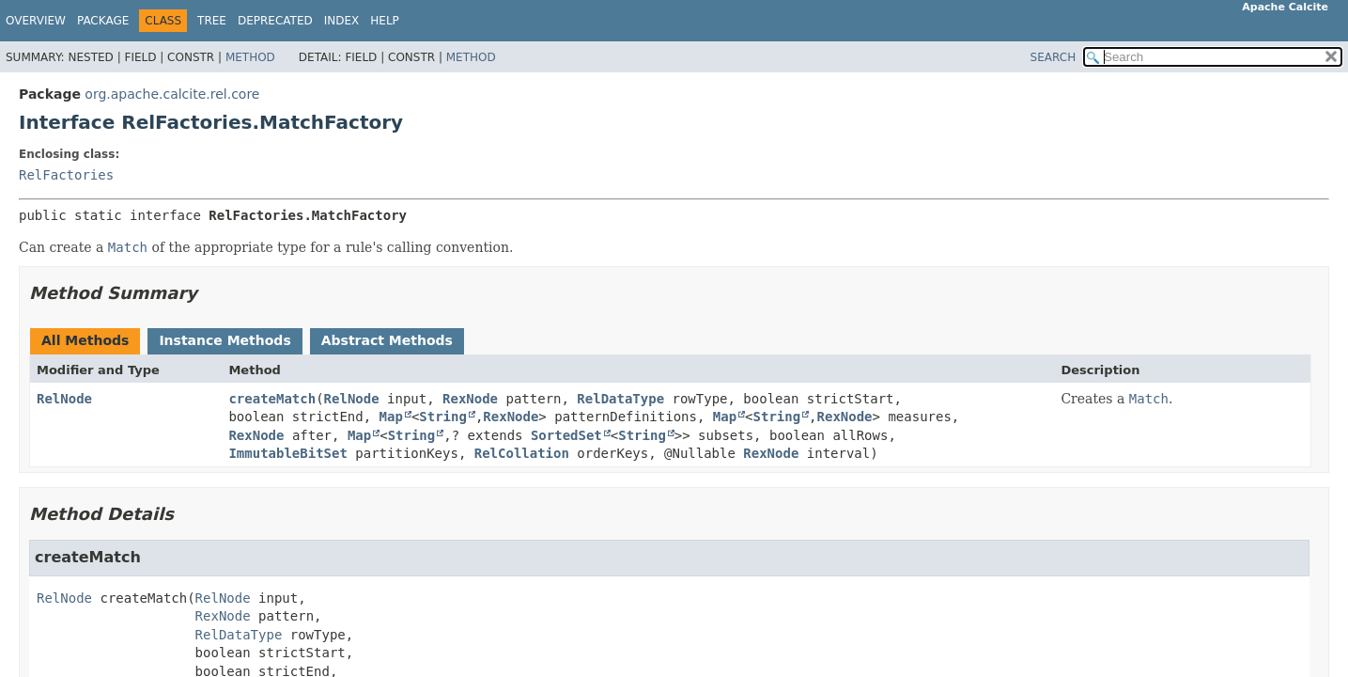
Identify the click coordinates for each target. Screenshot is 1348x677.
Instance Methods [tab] (224, 340)
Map (391, 416)
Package (103, 20)
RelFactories (66, 174)
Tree (211, 20)
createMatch (272, 398)
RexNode (470, 398)
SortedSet (566, 435)
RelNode (64, 398)
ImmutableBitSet (287, 453)
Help (384, 20)
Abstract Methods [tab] (387, 340)
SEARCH (1053, 57)
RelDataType (620, 398)
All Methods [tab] (85, 340)
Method (250, 57)
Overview (36, 20)
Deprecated (275, 20)
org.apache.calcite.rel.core (172, 94)
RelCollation (521, 453)
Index (342, 20)
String (443, 416)
